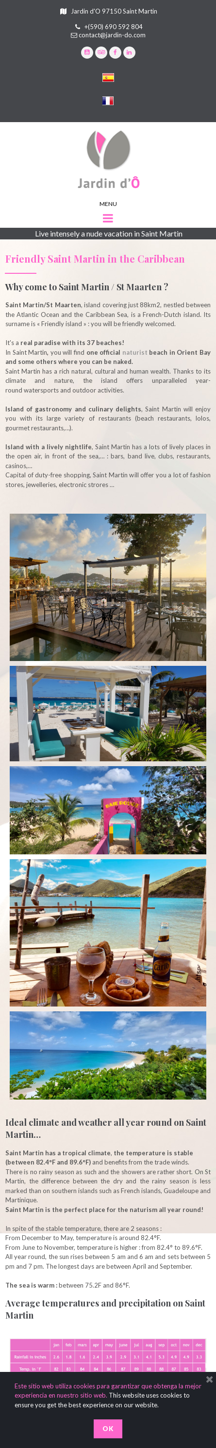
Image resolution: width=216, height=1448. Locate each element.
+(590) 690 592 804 (113, 27)
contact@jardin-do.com (112, 35)
